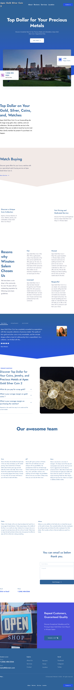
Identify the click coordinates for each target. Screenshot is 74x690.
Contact (29, 667)
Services (29, 664)
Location (45, 667)
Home (44, 664)
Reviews (44, 661)
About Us (30, 660)
